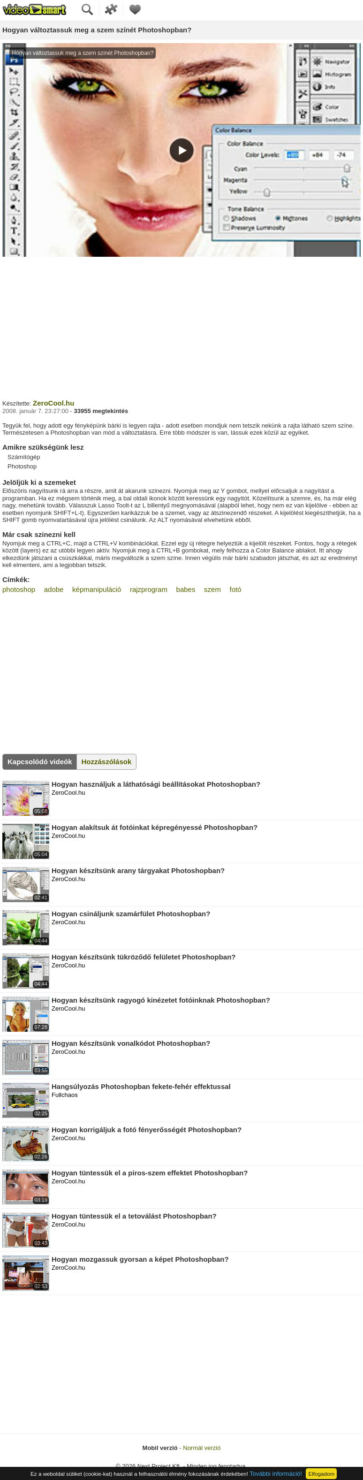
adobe (54, 589)
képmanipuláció (96, 589)
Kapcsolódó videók (40, 762)
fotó (236, 589)
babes (186, 589)
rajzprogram (148, 589)
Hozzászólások (107, 762)
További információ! (276, 1473)
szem (212, 589)
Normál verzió (201, 1447)
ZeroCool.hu (53, 403)
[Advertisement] (181, 326)
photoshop (18, 589)
